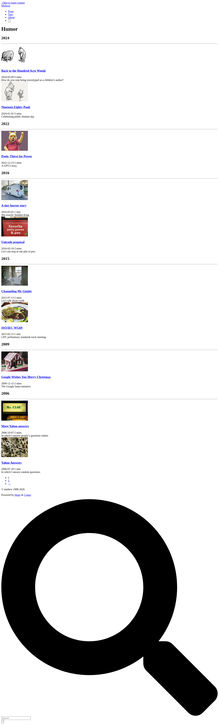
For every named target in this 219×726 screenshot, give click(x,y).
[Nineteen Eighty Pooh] (14, 100)
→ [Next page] (9, 483)
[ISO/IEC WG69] (14, 321)
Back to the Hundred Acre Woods (23, 70)
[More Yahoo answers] (14, 419)
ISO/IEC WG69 (11, 328)
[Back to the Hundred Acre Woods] (14, 64)
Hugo (18, 495)
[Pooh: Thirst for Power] (14, 149)
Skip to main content (13, 2)
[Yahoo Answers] (14, 456)
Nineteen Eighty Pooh (15, 107)
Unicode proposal (12, 242)
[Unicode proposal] (14, 235)
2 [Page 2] (8, 480)
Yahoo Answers (11, 462)
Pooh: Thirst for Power (16, 156)
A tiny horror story (14, 205)
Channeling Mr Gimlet (16, 291)
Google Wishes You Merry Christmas (26, 377)
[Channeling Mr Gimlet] (14, 284)
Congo (27, 495)
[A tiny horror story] (14, 199)
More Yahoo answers (15, 426)
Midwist (5, 5)
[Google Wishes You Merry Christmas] (14, 370)
